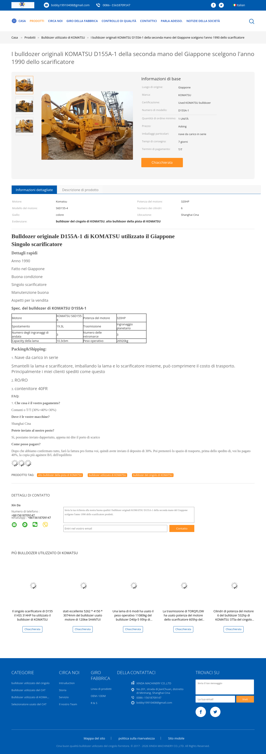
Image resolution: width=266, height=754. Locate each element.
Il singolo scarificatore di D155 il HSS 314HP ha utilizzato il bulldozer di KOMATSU (32, 615)
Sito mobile (176, 738)
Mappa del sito (94, 738)
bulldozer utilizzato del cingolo (30, 683)
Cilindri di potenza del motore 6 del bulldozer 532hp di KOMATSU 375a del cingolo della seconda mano (233, 617)
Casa (18, 21)
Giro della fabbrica (82, 21)
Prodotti (37, 21)
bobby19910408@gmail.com (70, 5)
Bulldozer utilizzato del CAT (28, 690)
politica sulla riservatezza (136, 738)
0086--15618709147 (116, 5)
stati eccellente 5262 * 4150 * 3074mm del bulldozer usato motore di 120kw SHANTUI (82, 615)
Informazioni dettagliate (34, 190)
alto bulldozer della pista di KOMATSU (60, 475)
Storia (62, 690)
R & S (94, 703)
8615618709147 (40, 518)
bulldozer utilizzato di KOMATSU (107, 475)
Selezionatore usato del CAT (29, 704)
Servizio (64, 697)
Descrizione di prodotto (80, 190)
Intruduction (67, 683)
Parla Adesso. (172, 21)
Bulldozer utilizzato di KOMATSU (31, 697)
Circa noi (55, 21)
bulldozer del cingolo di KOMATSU (152, 475)
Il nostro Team (68, 704)
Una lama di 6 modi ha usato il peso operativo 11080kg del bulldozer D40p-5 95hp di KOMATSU (133, 617)
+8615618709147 (23, 515)
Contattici (148, 21)
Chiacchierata (161, 162)
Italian (241, 5)
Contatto (181, 528)
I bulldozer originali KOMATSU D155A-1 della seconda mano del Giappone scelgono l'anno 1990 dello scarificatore (167, 37)
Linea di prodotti (101, 689)
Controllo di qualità (119, 21)
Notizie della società (203, 21)
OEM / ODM (98, 696)
